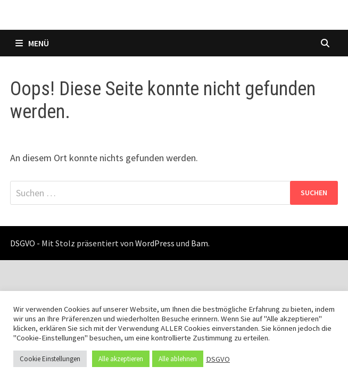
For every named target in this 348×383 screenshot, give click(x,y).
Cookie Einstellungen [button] (50, 358)
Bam (199, 243)
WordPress (155, 243)
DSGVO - (25, 243)
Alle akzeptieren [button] (120, 358)
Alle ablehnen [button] (178, 358)
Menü (32, 43)
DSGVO (218, 359)
